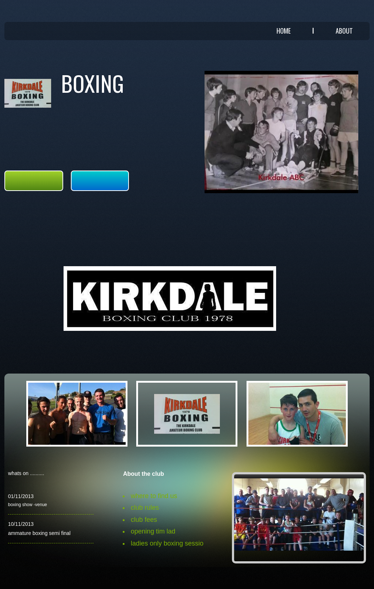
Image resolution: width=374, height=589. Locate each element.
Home (283, 30)
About (344, 30)
